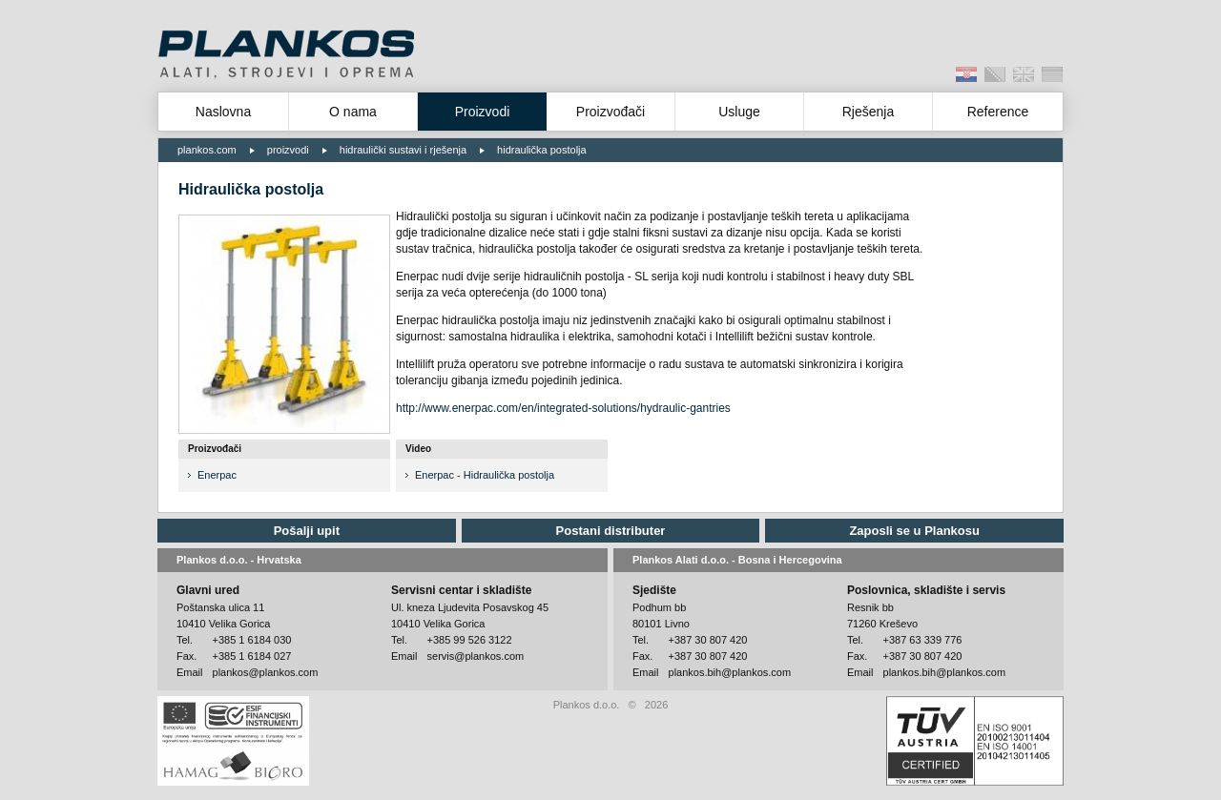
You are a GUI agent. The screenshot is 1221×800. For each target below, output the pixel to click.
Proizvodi (482, 111)
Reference (998, 111)
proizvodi (288, 149)
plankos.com (207, 149)
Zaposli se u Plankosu (914, 530)
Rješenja (868, 111)
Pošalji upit (307, 530)
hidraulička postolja (542, 149)
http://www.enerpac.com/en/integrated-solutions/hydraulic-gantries (563, 408)
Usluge (739, 111)
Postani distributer (611, 530)
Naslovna (223, 111)
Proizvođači (610, 111)
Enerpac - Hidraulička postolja (484, 475)
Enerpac (217, 475)
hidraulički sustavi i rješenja (403, 149)
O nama (353, 111)
